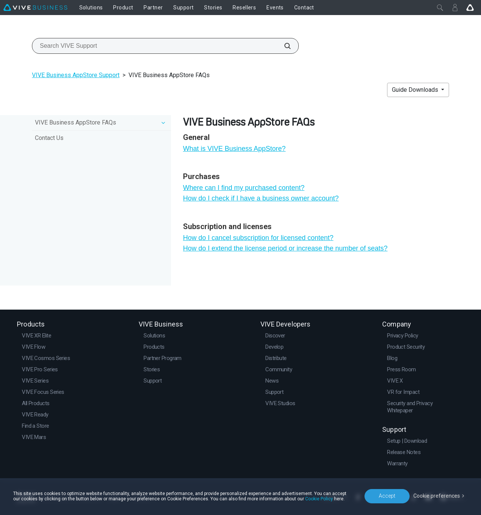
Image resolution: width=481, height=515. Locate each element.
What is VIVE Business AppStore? (234, 148)
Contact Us (49, 137)
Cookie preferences (436, 496)
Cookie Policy (319, 498)
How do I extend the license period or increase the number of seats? (285, 248)
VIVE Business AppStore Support (75, 75)
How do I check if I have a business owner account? (261, 198)
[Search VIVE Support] (283, 45)
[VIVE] (35, 7)
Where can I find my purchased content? (243, 187)
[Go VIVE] (470, 7)
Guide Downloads (416, 89)
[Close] (440, 7)
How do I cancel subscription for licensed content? (258, 238)
